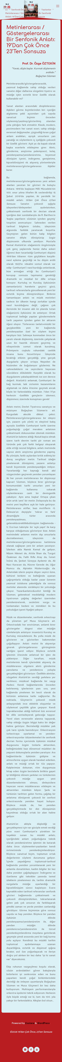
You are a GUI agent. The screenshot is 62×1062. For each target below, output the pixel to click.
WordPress (43, 1023)
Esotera (29, 1023)
